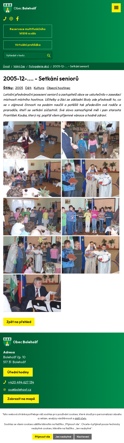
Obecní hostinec (58, 88)
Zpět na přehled (19, 334)
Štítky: (8, 88)
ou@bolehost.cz (19, 402)
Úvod (6, 66)
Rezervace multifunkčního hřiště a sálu (28, 31)
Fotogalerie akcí (39, 66)
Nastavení (83, 436)
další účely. (81, 418)
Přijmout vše (42, 436)
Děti (28, 88)
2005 (19, 88)
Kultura (39, 88)
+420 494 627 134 (21, 394)
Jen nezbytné (63, 436)
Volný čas (19, 66)
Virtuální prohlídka (27, 45)
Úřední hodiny (18, 384)
